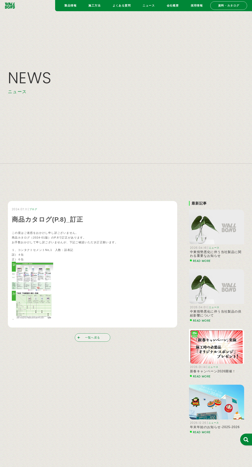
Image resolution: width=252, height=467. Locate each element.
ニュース (149, 5)
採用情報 (197, 5)
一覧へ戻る (92, 337)
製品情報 (70, 5)
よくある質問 (122, 5)
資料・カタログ (228, 5)
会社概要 (173, 5)
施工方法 (94, 5)
